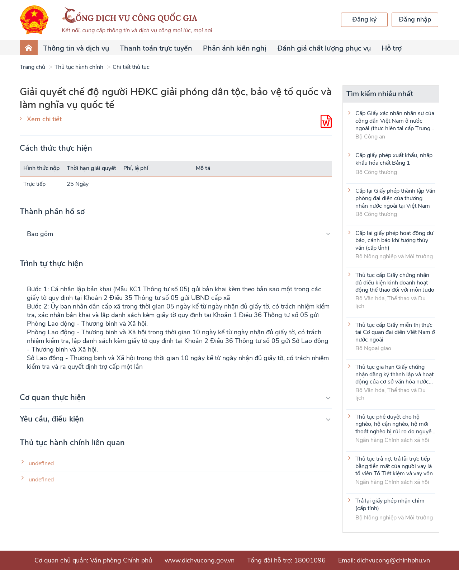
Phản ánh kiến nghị (234, 48)
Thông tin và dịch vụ (76, 48)
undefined (41, 463)
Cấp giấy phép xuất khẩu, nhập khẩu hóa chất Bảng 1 (393, 159)
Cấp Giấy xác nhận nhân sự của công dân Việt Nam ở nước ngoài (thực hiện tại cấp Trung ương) (394, 120)
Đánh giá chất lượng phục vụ (324, 48)
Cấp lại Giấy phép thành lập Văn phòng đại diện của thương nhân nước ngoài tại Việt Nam (395, 198)
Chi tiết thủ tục (131, 67)
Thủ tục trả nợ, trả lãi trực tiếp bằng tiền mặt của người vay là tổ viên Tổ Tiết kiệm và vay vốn (394, 466)
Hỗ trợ (392, 48)
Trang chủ (32, 67)
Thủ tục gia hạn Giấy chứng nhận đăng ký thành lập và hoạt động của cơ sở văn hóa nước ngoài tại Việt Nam (394, 374)
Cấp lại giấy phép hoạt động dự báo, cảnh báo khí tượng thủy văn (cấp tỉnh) (394, 240)
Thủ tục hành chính (79, 67)
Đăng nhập (415, 19)
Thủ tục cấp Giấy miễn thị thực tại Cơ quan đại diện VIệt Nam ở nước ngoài (395, 332)
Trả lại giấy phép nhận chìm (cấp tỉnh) (390, 504)
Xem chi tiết (44, 119)
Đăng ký (364, 19)
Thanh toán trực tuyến (156, 48)
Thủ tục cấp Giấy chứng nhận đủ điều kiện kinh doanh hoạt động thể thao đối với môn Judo (394, 282)
